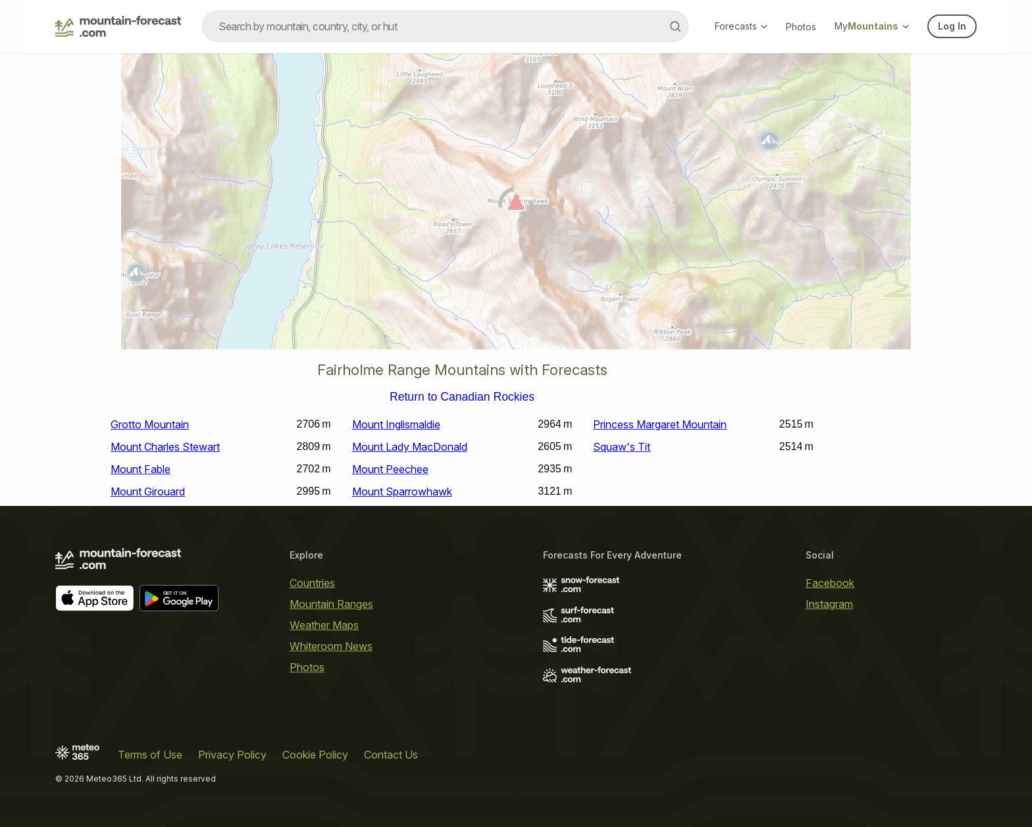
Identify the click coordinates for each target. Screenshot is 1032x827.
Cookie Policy (315, 754)
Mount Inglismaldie (396, 424)
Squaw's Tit (621, 446)
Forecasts (741, 26)
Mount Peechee (390, 469)
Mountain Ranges (331, 604)
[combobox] (445, 26)
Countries (312, 582)
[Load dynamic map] (516, 207)
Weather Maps (324, 625)
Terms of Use (150, 754)
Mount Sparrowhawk (402, 491)
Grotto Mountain (150, 424)
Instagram (829, 604)
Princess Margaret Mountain (660, 424)
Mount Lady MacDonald (409, 446)
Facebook (830, 582)
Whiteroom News (331, 646)
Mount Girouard (148, 491)
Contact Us (391, 754)
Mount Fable (140, 469)
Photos (801, 26)
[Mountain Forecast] (118, 26)
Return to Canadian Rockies (462, 397)
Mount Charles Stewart (165, 446)
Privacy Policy (232, 754)
